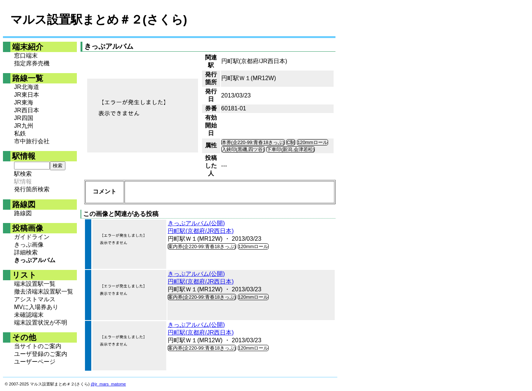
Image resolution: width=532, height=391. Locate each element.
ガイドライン (32, 237)
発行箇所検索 (32, 189)
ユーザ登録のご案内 (40, 354)
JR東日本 (26, 95)
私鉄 (20, 133)
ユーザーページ (34, 362)
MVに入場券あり (36, 307)
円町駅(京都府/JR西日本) (201, 231)
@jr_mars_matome (108, 384)
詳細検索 (26, 252)
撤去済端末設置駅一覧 (43, 291)
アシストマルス (34, 299)
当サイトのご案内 (37, 346)
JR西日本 (26, 110)
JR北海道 (26, 87)
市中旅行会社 (32, 141)
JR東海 (23, 102)
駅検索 (23, 174)
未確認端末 (29, 315)
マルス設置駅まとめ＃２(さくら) (98, 19)
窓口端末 (26, 55)
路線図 (23, 213)
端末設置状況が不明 (40, 322)
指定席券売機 (32, 63)
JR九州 (23, 126)
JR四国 (23, 118)
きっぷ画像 (29, 244)
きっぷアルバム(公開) (196, 223)
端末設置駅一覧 (34, 284)
